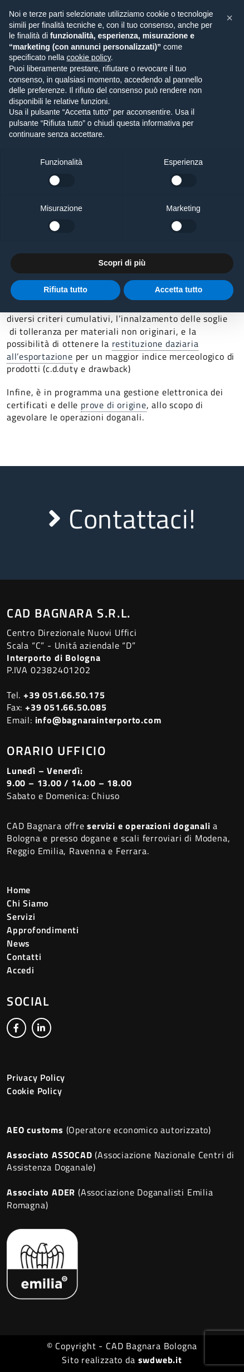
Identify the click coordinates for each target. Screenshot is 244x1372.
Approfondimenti (43, 930)
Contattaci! (122, 518)
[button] (229, 18)
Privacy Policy (36, 1077)
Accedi (21, 970)
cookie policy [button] (89, 57)
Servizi (21, 916)
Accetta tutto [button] (179, 289)
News (18, 943)
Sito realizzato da (122, 1359)
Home (19, 889)
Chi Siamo (27, 903)
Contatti (24, 956)
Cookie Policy (34, 1090)
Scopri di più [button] (122, 262)
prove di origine (114, 404)
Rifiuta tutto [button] (65, 289)
